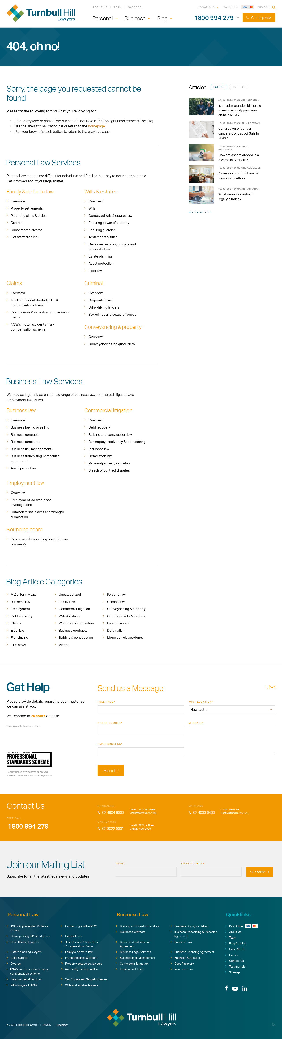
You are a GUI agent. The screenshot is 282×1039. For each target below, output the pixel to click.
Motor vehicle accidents (125, 637)
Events (231, 954)
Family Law (67, 601)
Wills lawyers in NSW (22, 984)
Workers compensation (76, 623)
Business (134, 19)
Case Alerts (234, 948)
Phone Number (110, 722)
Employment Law (129, 968)
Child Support (18, 957)
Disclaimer (62, 1022)
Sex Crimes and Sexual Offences (84, 978)
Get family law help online (79, 968)
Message (196, 722)
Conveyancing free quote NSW (112, 344)
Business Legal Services (133, 951)
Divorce (16, 223)
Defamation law (100, 456)
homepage (96, 126)
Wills (92, 208)
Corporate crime (101, 300)
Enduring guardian (102, 230)
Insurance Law (182, 968)
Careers (135, 7)
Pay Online (239, 7)
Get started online (24, 237)
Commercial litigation (108, 410)
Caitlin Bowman (248, 123)
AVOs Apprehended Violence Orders (27, 927)
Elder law (95, 271)
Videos (64, 644)
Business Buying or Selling (189, 925)
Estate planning (100, 256)
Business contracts (25, 434)
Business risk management (31, 448)
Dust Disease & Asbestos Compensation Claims (79, 943)
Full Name (106, 701)
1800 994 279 (212, 18)
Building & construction (76, 637)
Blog (162, 19)
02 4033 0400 (202, 812)
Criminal (93, 283)
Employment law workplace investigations (31, 502)
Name (120, 862)
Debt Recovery (182, 962)
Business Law (181, 941)
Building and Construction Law (138, 925)
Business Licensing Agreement (192, 951)
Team (118, 7)
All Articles (200, 213)
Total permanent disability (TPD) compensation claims (34, 302)
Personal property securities (109, 463)
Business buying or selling (30, 427)
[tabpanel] (225, 153)
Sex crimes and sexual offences (112, 314)
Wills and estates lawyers (79, 984)
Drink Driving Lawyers (23, 941)
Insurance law (99, 448)
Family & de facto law (31, 191)
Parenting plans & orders (29, 215)
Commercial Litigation (132, 962)
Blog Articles (235, 942)
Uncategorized (70, 594)
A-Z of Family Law (23, 594)
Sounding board (25, 529)
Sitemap (232, 971)
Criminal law (116, 601)
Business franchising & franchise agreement (35, 458)
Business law (21, 410)
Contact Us (234, 960)
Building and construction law (110, 434)
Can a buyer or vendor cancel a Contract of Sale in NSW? (238, 134)
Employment (20, 608)
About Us (100, 7)
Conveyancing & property (113, 326)
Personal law (116, 594)
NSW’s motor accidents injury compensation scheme (33, 326)
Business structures (25, 441)
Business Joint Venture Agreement (133, 943)
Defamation (116, 630)
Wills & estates (101, 191)
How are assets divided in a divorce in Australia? (238, 158)
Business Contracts (130, 931)
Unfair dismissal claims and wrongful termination (37, 514)
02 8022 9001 (111, 828)
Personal (103, 19)
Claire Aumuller (249, 168)
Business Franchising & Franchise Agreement (194, 933)
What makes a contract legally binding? (235, 197)
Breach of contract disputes (109, 470)
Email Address (110, 743)
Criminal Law (71, 935)
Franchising (19, 637)
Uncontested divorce (27, 230)
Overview (18, 201)
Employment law (26, 482)
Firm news (18, 644)
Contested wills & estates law (110, 215)
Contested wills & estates (126, 615)
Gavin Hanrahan (248, 100)
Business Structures (186, 957)
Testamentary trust (103, 237)
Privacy (47, 1022)
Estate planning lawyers (24, 951)
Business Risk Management (135, 957)
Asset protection (101, 263)
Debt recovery (99, 427)
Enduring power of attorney (109, 223)
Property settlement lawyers (81, 962)
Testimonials (235, 965)
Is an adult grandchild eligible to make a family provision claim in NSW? (239, 110)
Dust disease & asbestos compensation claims (40, 314)
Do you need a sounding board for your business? (40, 541)
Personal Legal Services (24, 978)
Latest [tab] (218, 87)
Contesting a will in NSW (79, 925)
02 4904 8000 (111, 812)
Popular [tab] (239, 87)
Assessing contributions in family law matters (238, 176)
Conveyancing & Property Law (28, 935)
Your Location (201, 701)
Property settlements (27, 208)
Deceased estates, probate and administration (112, 246)
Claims (14, 283)
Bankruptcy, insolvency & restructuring (117, 441)
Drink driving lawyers (104, 307)
